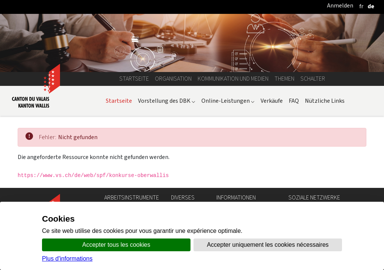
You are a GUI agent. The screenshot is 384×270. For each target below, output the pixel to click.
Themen (284, 78)
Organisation (173, 78)
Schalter (312, 78)
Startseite (134, 78)
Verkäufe (272, 101)
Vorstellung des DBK (166, 101)
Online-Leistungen (228, 101)
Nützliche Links (325, 101)
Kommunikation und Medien (233, 78)
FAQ (294, 101)
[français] (361, 6)
